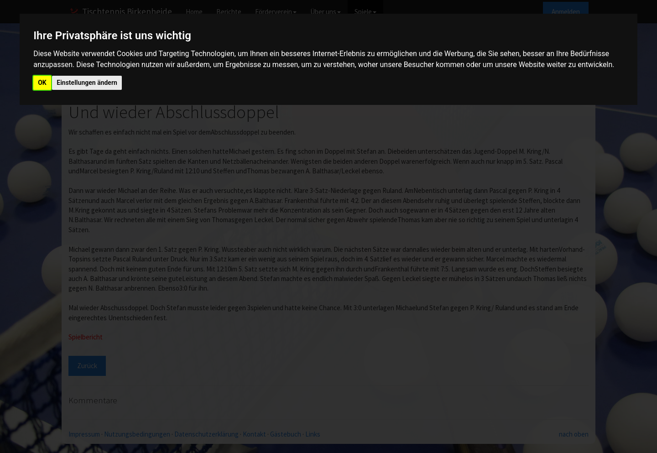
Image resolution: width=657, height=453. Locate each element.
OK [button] (42, 82)
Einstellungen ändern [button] (87, 82)
